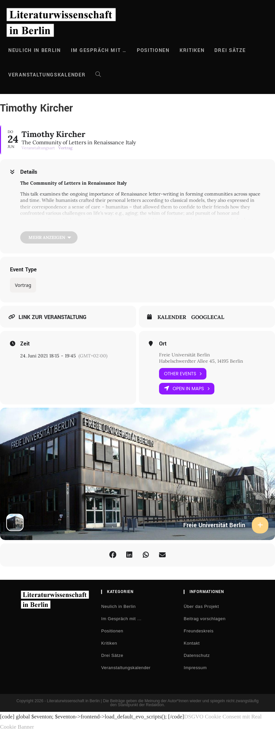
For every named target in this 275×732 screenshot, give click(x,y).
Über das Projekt (201, 606)
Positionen (112, 630)
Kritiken (109, 643)
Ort (163, 344)
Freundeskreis (198, 630)
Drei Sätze (112, 655)
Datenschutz (197, 655)
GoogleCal (207, 317)
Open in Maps (186, 389)
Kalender (171, 317)
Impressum (195, 667)
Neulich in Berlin (118, 606)
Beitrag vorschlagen (204, 618)
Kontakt (191, 643)
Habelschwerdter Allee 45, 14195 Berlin (201, 361)
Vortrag (23, 285)
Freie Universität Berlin (184, 355)
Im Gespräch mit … (121, 618)
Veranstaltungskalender (125, 667)
